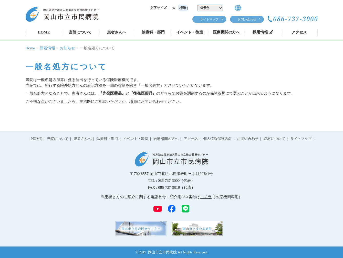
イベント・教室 (189, 32)
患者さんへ (116, 32)
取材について (274, 139)
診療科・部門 (153, 32)
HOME (44, 32)
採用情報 (263, 32)
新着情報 (47, 48)
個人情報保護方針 (217, 139)
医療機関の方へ (226, 32)
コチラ (206, 197)
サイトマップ (209, 19)
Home (30, 48)
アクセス (299, 32)
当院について (80, 32)
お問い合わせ (247, 19)
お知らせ (67, 48)
